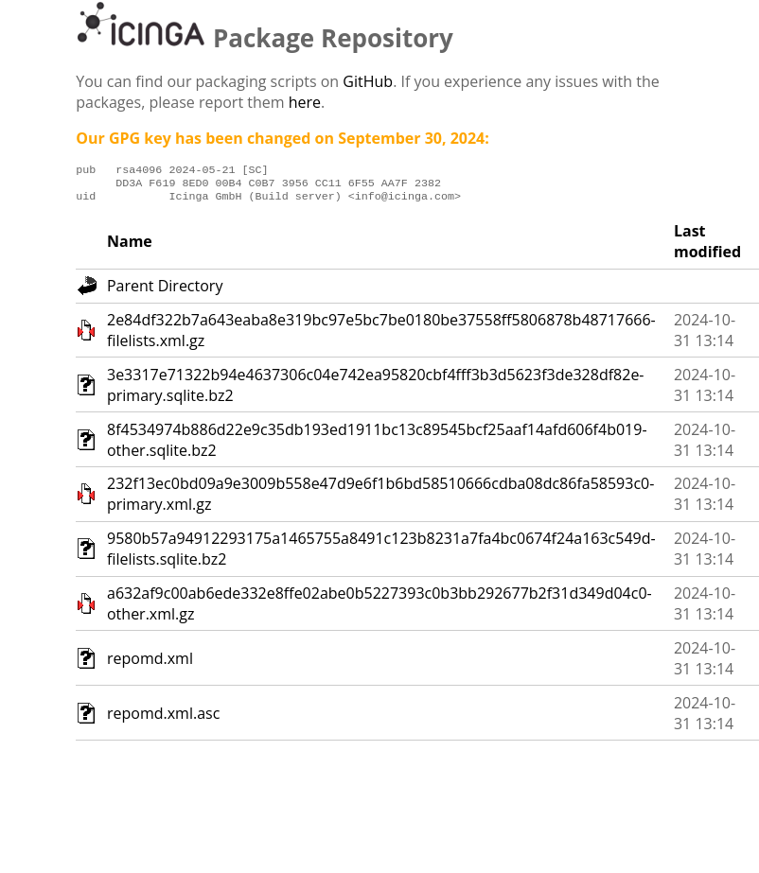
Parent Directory (164, 291)
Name (129, 246)
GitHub (368, 81)
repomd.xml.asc (163, 718)
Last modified (707, 247)
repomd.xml (150, 664)
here (305, 102)
